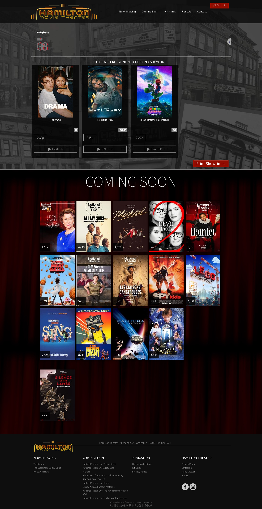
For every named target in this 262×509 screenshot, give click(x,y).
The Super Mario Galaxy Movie (47, 467)
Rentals (186, 11)
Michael (86, 471)
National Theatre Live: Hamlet (96, 482)
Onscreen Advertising (142, 463)
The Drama (38, 463)
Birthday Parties (139, 471)
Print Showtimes (210, 163)
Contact (202, 11)
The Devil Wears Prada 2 (94, 479)
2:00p (139, 137)
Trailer (55, 149)
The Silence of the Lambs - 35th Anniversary (103, 475)
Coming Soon (150, 11)
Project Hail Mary (41, 471)
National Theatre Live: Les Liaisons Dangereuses (105, 497)
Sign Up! (219, 5)
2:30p (40, 137)
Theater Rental (188, 463)
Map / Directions (189, 471)
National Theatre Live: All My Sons (98, 467)
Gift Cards (170, 11)
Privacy (185, 475)
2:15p (90, 137)
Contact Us (187, 467)
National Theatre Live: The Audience (99, 463)
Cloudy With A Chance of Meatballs (98, 486)
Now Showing (127, 11)
